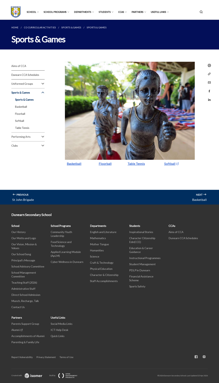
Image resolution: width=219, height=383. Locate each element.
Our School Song (21, 254)
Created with (29, 375)
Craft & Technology (101, 262)
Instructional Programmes (145, 258)
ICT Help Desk (59, 330)
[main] (109, 112)
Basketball (21, 106)
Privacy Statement (46, 357)
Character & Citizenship (104, 275)
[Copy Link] (208, 74)
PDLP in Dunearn (139, 270)
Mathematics (98, 238)
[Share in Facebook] (208, 89)
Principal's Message (23, 260)
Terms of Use (66, 357)
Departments (82, 12)
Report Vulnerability (22, 357)
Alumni (15, 330)
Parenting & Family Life (25, 342)
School (31, 12)
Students (105, 12)
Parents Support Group (25, 323)
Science (94, 256)
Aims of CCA (18, 66)
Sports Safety (137, 286)
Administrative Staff (23, 288)
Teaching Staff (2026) (24, 282)
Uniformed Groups (28, 83)
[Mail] (208, 80)
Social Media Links (61, 323)
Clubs (28, 145)
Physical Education (101, 268)
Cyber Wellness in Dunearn (67, 262)
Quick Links (57, 336)
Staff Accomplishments (104, 281)
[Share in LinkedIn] (208, 97)
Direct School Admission (25, 294)
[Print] (208, 65)
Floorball (20, 113)
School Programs (55, 12)
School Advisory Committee (27, 266)
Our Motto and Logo (23, 238)
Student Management (142, 264)
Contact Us (18, 307)
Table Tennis (22, 127)
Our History (18, 232)
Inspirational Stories (141, 232)
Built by (65, 375)
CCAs (121, 12)
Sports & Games (28, 92)
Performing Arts (28, 136)
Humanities (97, 250)
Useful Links (158, 12)
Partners (137, 12)
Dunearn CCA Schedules (25, 74)
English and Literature (103, 232)
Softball (19, 120)
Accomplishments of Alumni (28, 336)
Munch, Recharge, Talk (25, 301)
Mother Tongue (99, 244)
